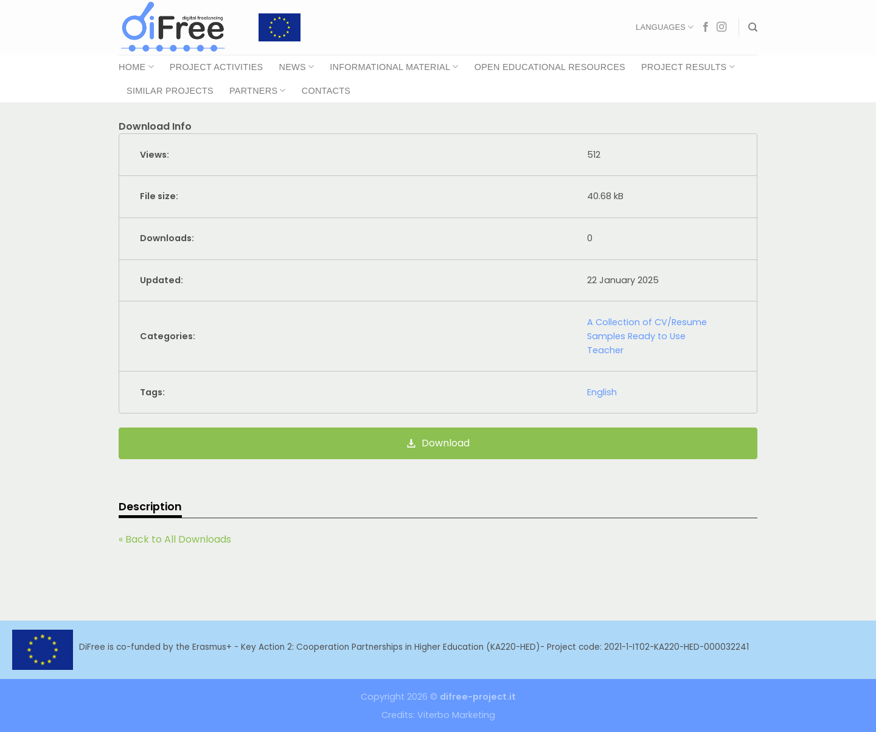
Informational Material (394, 66)
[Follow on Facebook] (706, 27)
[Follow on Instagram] (721, 27)
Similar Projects (170, 91)
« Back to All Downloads (175, 539)
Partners (257, 90)
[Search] (752, 27)
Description (150, 506)
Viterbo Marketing (456, 715)
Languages (664, 27)
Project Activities (216, 67)
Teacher (605, 350)
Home (136, 66)
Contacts (326, 91)
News (296, 66)
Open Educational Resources (549, 67)
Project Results (688, 66)
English (602, 392)
